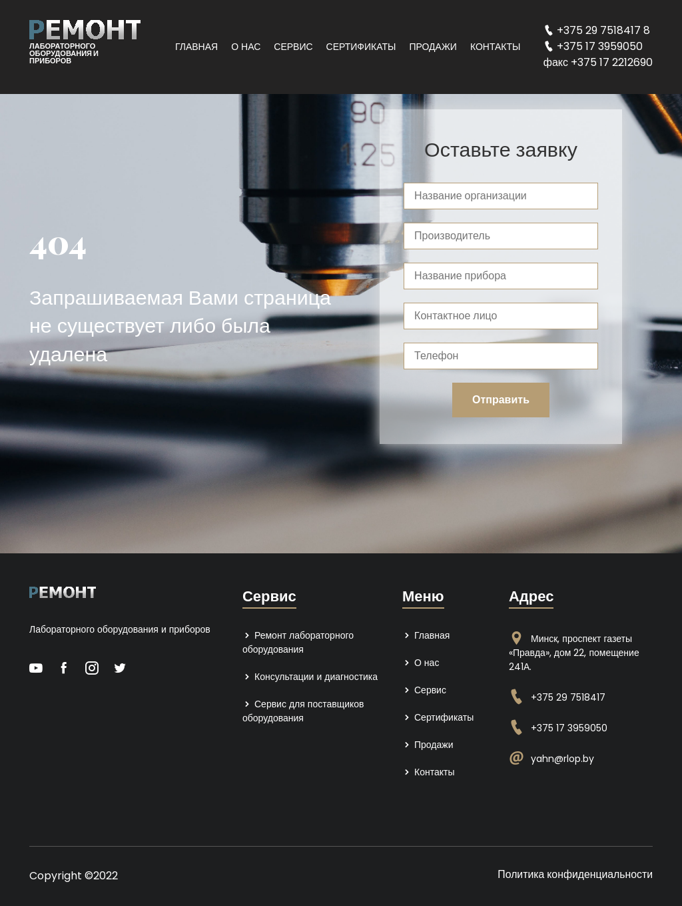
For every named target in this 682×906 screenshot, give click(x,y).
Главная (196, 46)
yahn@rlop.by (562, 758)
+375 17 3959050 (569, 728)
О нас (245, 46)
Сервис (293, 46)
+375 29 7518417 (568, 697)
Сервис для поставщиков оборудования (303, 711)
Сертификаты (361, 46)
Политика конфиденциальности (574, 874)
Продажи (432, 46)
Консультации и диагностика (310, 676)
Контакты (495, 46)
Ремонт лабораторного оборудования (298, 642)
